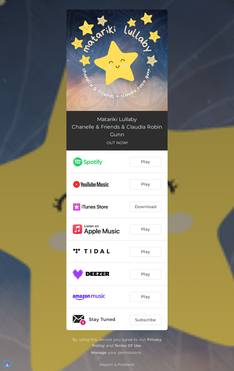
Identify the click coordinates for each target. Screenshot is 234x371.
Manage (99, 352)
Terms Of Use (127, 345)
